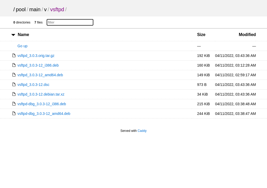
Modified (247, 34)
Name (23, 34)
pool (21, 9)
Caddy (142, 131)
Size (201, 34)
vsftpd (57, 9)
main (34, 9)
